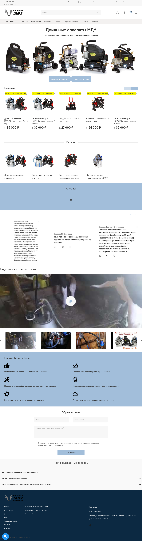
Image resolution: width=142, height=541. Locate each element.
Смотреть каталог (59, 79)
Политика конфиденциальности (79, 2)
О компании (36, 22)
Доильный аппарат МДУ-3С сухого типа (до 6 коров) (16, 121)
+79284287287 (9, 2)
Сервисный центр (71, 22)
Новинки (24, 22)
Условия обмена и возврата (126, 2)
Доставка (47, 22)
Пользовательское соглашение (103, 2)
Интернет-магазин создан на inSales (17, 538)
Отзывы (95, 22)
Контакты (85, 22)
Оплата (58, 22)
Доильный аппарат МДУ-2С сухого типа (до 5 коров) (43, 121)
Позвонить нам (81, 79)
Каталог (11, 22)
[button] (20, 340)
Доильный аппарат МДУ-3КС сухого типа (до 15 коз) (125, 121)
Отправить (71, 452)
